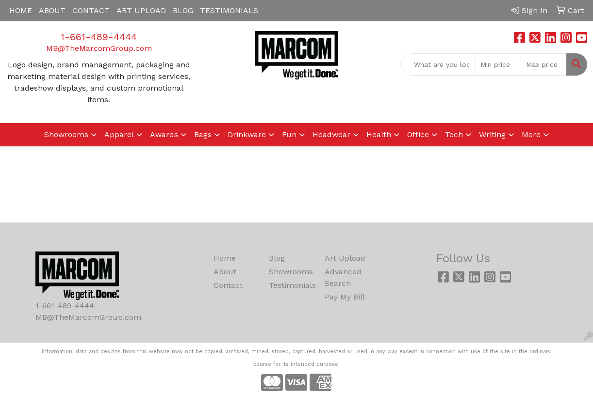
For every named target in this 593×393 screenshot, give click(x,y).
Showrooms (291, 271)
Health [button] (378, 134)
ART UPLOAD (141, 10)
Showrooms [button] (66, 134)
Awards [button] (164, 134)
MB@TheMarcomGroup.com (99, 48)
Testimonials (291, 285)
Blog (277, 258)
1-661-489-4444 (99, 37)
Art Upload (345, 258)
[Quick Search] (438, 64)
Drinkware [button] (247, 134)
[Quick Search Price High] (544, 64)
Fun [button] (289, 134)
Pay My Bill (345, 296)
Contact (228, 285)
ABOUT (52, 10)
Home (225, 258)
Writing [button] (492, 134)
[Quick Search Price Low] (498, 64)
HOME (20, 10)
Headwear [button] (331, 134)
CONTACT (91, 10)
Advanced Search (343, 277)
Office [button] (418, 134)
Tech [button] (454, 134)
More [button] (531, 134)
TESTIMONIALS (229, 10)
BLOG (183, 10)
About (225, 271)
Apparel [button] (119, 134)
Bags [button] (203, 134)
